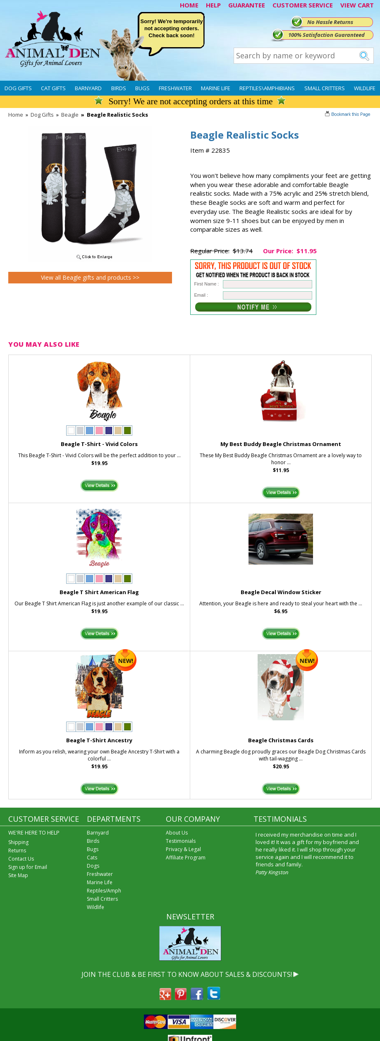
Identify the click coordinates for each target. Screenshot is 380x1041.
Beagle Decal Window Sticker (281, 592)
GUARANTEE (246, 5)
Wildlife (364, 88)
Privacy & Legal (183, 849)
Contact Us (21, 858)
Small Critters (324, 88)
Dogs (93, 865)
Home (15, 114)
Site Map (18, 875)
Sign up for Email (27, 867)
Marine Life (215, 88)
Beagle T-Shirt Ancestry (99, 740)
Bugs (142, 88)
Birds (118, 88)
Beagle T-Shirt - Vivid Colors (99, 444)
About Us (177, 832)
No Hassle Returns (330, 22)
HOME (189, 5)
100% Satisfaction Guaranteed (326, 34)
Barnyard (88, 88)
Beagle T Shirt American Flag (99, 592)
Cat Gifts (53, 88)
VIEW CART (357, 5)
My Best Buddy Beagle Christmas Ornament (280, 444)
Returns (17, 850)
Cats (92, 857)
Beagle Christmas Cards (280, 740)
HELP (213, 5)
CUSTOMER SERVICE (302, 5)
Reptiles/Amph (104, 890)
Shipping (18, 842)
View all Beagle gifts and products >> (90, 277)
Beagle (70, 114)
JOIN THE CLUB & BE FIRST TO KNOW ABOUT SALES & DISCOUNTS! (186, 974)
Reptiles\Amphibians (267, 88)
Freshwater (175, 88)
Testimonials (181, 840)
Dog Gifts (18, 88)
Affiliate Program (186, 857)
